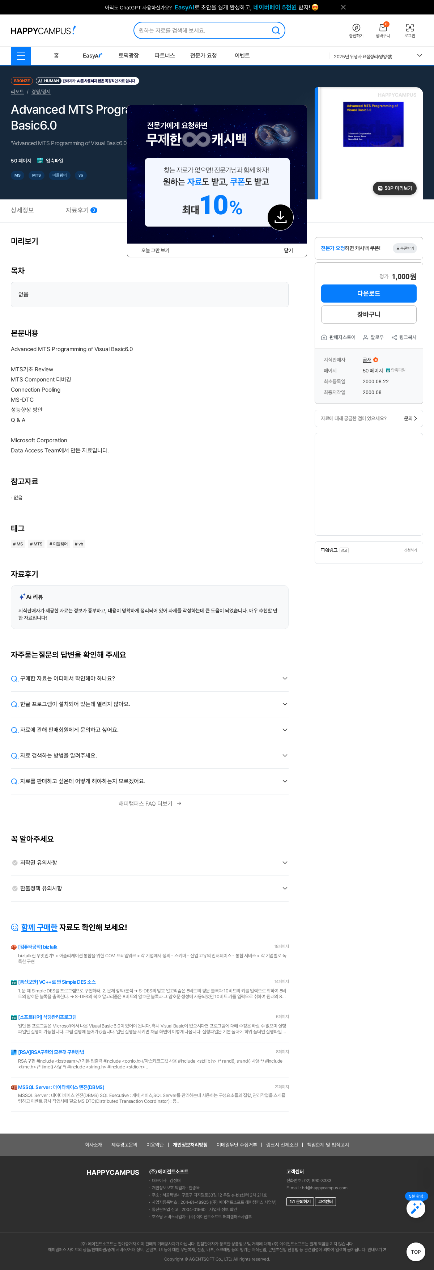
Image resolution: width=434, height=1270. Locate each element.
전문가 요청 (203, 55)
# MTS (36, 544)
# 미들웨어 (59, 544)
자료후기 (81, 210)
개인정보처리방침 (190, 1145)
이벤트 (242, 55)
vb (80, 175)
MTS (36, 175)
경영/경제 (41, 91)
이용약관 (155, 1145)
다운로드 (368, 293)
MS (17, 175)
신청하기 (410, 550)
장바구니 (368, 314)
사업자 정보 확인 (223, 1209)
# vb (79, 544)
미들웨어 (59, 175)
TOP (416, 1252)
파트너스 (165, 55)
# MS (18, 544)
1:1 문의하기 (300, 1201)
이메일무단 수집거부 (237, 1145)
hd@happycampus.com (325, 1187)
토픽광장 (129, 55)
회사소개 (93, 1145)
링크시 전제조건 (282, 1145)
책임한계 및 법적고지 (328, 1145)
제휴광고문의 (124, 1145)
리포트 (17, 91)
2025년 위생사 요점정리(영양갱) (363, 56)
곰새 (367, 359)
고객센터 (325, 1201)
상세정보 (22, 210)
